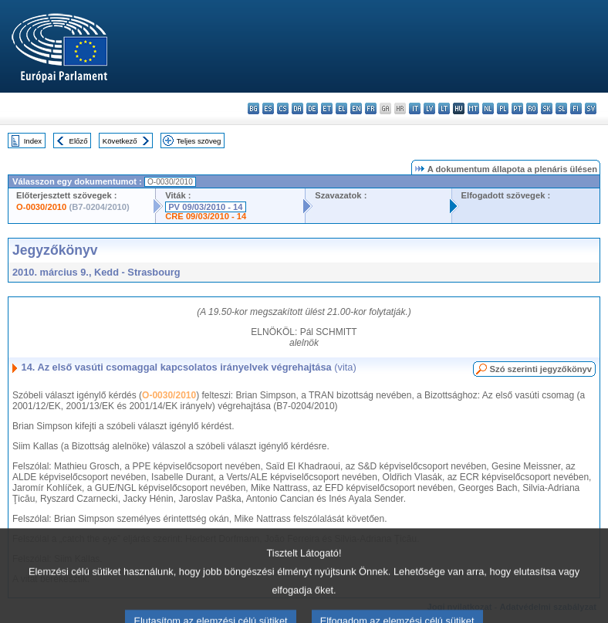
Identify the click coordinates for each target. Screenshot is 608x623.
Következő (120, 141)
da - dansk (297, 108)
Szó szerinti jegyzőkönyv (541, 369)
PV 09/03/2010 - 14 (205, 207)
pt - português (517, 108)
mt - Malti (473, 108)
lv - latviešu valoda (429, 108)
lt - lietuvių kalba (444, 108)
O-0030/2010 (41, 207)
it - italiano (415, 108)
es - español (268, 108)
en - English (356, 108)
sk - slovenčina (546, 108)
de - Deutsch (312, 108)
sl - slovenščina (561, 108)
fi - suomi (576, 108)
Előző (78, 141)
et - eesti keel (327, 108)
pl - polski (502, 108)
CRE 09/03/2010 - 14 (205, 216)
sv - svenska (590, 108)
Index (33, 141)
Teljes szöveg (199, 141)
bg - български (253, 108)
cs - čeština (283, 108)
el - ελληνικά (341, 108)
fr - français (371, 108)
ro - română (532, 108)
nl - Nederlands (488, 108)
